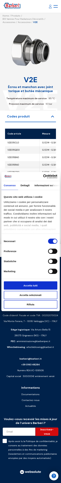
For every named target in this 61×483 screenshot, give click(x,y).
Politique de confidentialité (40, 441)
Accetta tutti (30, 285)
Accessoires (9, 22)
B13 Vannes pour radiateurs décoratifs (23, 18)
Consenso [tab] (10, 185)
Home (6, 15)
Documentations (30, 394)
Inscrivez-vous (47, 431)
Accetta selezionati (30, 295)
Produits (15, 15)
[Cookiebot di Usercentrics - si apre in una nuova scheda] (43, 176)
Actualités (30, 406)
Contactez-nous (31, 400)
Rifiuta (30, 304)
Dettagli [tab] (25, 185)
